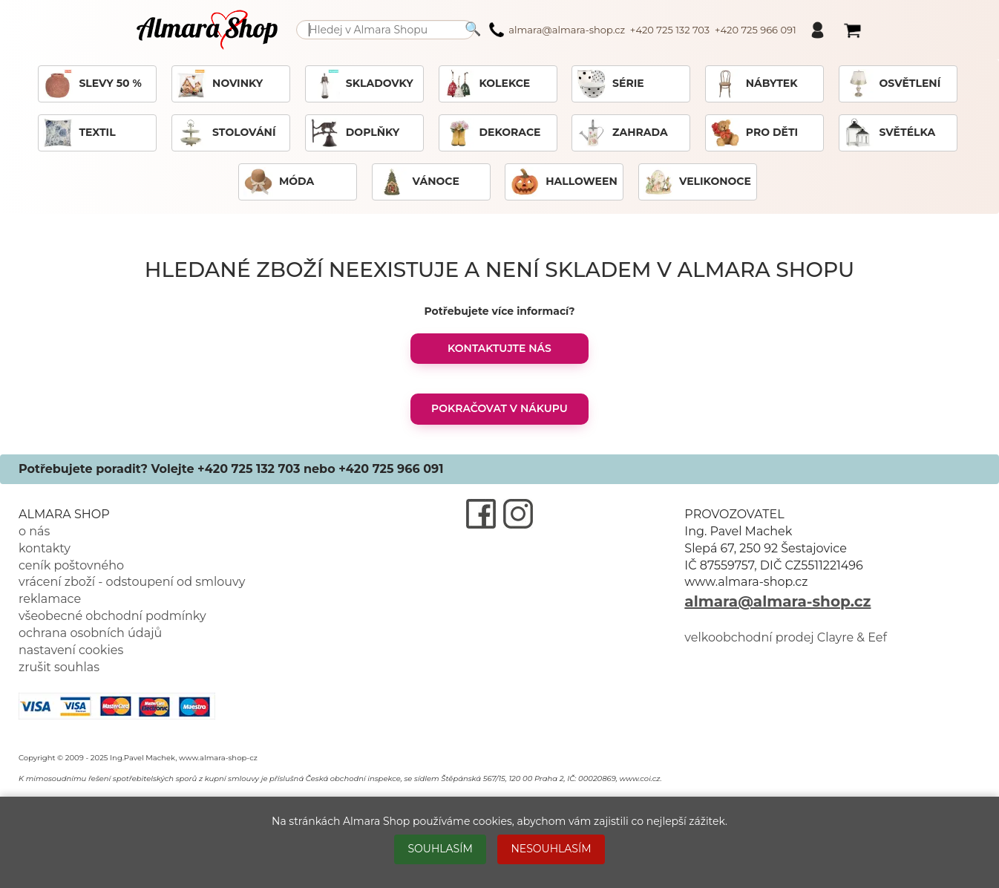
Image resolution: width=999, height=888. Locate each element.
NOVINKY (220, 84)
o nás (34, 531)
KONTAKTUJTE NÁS (499, 348)
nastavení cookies (71, 650)
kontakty (45, 548)
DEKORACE (492, 133)
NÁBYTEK (754, 84)
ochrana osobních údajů (90, 633)
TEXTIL (79, 133)
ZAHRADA (622, 133)
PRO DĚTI (754, 133)
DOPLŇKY (354, 133)
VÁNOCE (418, 182)
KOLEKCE (487, 84)
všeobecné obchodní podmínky (112, 616)
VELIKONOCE (697, 182)
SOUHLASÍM (439, 848)
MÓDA (278, 182)
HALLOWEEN (563, 182)
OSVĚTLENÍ (892, 84)
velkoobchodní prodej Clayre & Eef (785, 637)
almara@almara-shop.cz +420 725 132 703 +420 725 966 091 (642, 29)
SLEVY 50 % (92, 84)
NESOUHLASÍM (551, 848)
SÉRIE (610, 84)
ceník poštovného (71, 565)
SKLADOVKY (361, 84)
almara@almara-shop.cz (777, 601)
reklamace (50, 599)
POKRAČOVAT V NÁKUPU (499, 408)
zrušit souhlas (59, 667)
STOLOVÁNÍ (226, 133)
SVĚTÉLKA (890, 133)
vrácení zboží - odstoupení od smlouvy (132, 582)
